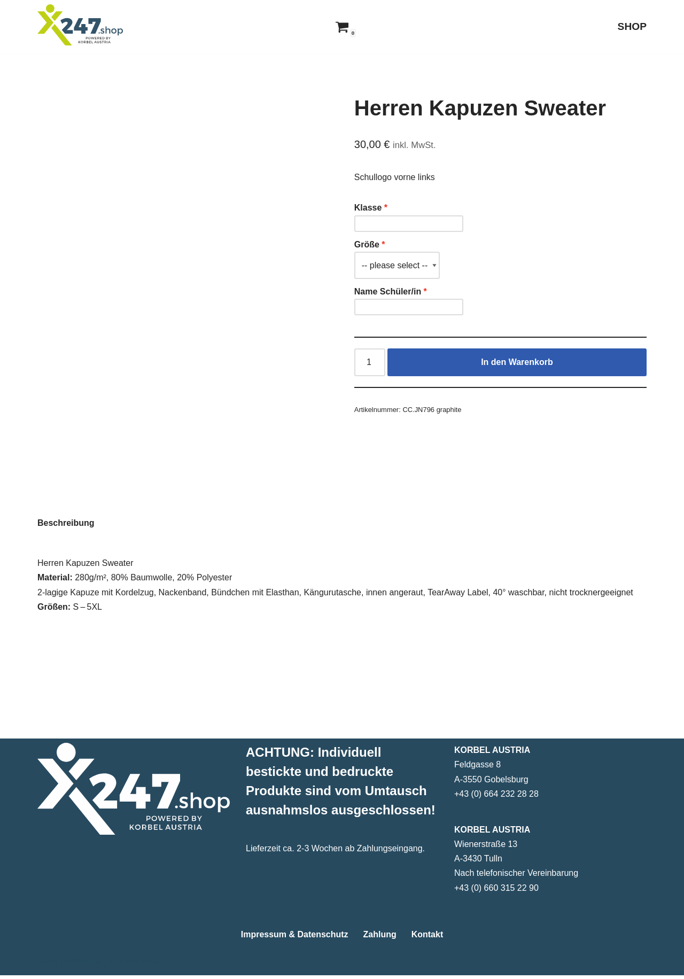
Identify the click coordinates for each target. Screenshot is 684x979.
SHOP (632, 26)
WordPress (145, 965)
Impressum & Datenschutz (294, 938)
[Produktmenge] (369, 362)
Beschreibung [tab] (66, 561)
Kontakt (427, 938)
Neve (47, 965)
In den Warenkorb (517, 362)
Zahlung (380, 938)
